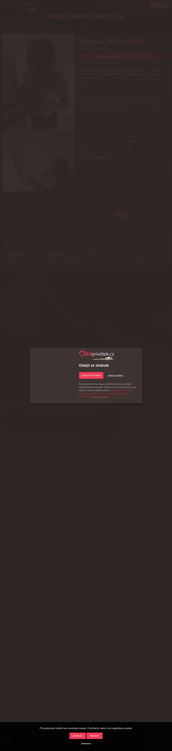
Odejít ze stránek (115, 375)
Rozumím (94, 736)
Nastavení (77, 736)
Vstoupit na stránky (91, 375)
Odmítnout (86, 743)
